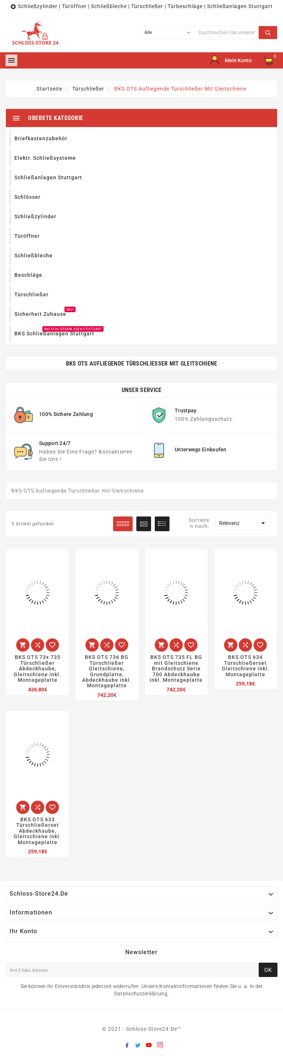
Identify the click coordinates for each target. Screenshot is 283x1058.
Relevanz (243, 523)
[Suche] (227, 32)
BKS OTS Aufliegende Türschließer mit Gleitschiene (141, 363)
